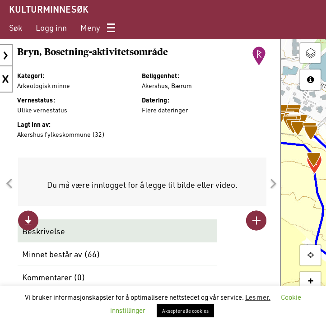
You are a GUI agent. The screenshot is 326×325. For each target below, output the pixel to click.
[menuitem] (15, 27)
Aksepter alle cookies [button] (185, 310)
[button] (9, 184)
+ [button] (310, 281)
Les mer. (257, 297)
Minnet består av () (61, 254)
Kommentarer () (53, 277)
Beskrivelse (43, 231)
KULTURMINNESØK (48, 9)
